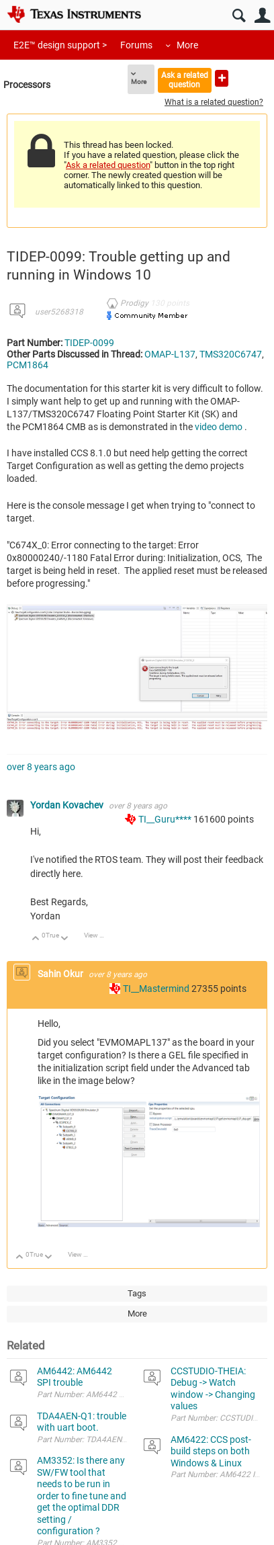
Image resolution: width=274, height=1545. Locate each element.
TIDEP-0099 (89, 342)
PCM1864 (27, 365)
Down (65, 939)
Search (238, 16)
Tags (137, 1293)
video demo (218, 426)
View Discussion (99, 935)
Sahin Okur (61, 973)
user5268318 (59, 312)
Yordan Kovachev (67, 805)
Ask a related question (184, 80)
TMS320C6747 (230, 354)
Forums (136, 45)
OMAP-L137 (169, 354)
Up (36, 939)
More (187, 45)
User (262, 16)
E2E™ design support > (60, 45)
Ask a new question (221, 78)
